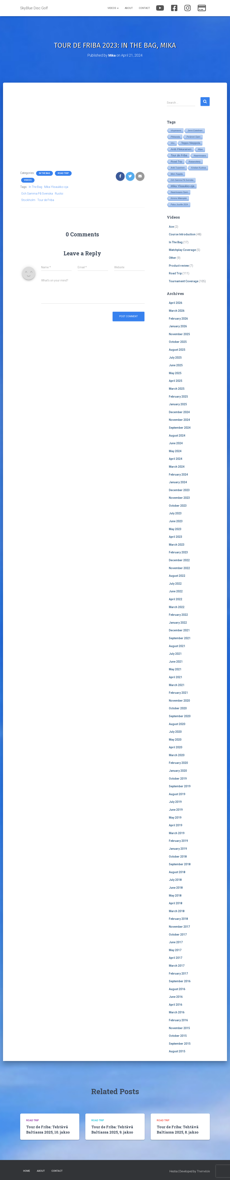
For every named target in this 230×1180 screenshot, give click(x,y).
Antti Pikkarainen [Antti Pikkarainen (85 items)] (181, 149)
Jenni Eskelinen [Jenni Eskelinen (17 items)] (195, 130)
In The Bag (44, 173)
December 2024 (179, 412)
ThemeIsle (203, 1171)
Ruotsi (59, 193)
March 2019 (176, 833)
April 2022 (175, 599)
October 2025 (178, 341)
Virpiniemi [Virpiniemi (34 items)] (176, 130)
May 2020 (175, 739)
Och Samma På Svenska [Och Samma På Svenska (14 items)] (182, 180)
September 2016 (179, 981)
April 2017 (175, 957)
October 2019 (178, 778)
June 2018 (176, 887)
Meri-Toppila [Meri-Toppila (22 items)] (177, 174)
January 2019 (178, 848)
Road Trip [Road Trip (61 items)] (176, 161)
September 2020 (179, 716)
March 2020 (176, 755)
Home (26, 1170)
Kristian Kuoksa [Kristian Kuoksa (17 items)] (198, 168)
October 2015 (178, 1035)
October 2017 (178, 934)
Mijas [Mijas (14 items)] (200, 149)
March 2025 (176, 388)
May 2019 (175, 817)
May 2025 (175, 373)
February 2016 (178, 1020)
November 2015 (179, 1027)
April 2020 (175, 747)
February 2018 (178, 918)
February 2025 (178, 396)
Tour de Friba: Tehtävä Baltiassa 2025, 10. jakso (48, 1129)
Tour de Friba (45, 199)
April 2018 (175, 903)
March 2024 (176, 466)
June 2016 (176, 996)
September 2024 (179, 427)
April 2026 (175, 302)
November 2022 (179, 567)
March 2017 (176, 965)
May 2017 (175, 950)
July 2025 (175, 357)
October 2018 (178, 856)
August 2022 (177, 575)
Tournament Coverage (183, 281)
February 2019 (178, 840)
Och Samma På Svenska (37, 193)
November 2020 (179, 700)
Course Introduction (182, 234)
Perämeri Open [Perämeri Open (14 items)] (193, 137)
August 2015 (177, 1051)
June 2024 (176, 443)
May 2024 (175, 451)
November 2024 (179, 419)
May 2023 (175, 529)
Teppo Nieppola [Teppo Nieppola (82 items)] (190, 142)
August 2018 (177, 872)
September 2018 (179, 864)
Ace (171, 226)
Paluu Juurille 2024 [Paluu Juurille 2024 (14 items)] (179, 204)
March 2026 (176, 310)
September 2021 (179, 638)
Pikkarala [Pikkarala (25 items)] (175, 137)
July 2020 (175, 731)
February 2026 (178, 318)
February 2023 (178, 552)
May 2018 (175, 895)
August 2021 (177, 645)
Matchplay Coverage (182, 250)
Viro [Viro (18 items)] (172, 143)
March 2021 (176, 684)
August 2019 (177, 794)
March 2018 (176, 911)
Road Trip (63, 173)
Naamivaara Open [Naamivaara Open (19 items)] (179, 192)
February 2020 (178, 762)
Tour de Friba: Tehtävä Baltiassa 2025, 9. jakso (112, 1129)
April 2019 (175, 825)
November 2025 (179, 334)
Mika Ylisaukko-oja (56, 186)
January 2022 (178, 622)
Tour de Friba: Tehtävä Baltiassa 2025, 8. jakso (178, 1129)
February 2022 (178, 614)
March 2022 (176, 606)
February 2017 (178, 973)
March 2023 (176, 544)
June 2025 (176, 365)
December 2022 (179, 560)
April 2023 (175, 536)
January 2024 (178, 482)
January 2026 (178, 326)
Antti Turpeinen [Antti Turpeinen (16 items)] (178, 168)
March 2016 (176, 1012)
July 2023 (175, 513)
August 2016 (177, 989)
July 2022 (175, 583)
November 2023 (179, 497)
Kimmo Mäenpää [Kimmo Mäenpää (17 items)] (178, 198)
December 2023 (179, 490)
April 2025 (175, 380)
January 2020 (178, 770)
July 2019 (175, 801)
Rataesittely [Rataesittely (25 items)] (195, 161)
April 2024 (175, 458)
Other (172, 257)
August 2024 (177, 435)
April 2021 (175, 677)
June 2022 (176, 591)
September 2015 (179, 1043)
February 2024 (178, 474)
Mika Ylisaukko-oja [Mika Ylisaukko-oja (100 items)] (182, 186)
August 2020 (177, 723)
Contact (144, 8)
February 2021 (178, 692)
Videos (113, 8)
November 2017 (179, 926)
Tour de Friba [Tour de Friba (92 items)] (179, 155)
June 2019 (176, 809)
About (129, 8)
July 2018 (175, 879)
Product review (179, 265)
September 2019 (179, 786)
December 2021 (179, 630)
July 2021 (175, 653)
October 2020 (178, 708)
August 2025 (177, 349)
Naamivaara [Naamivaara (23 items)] (200, 155)
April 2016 (175, 1004)
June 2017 (176, 942)
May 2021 (175, 669)
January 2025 (178, 404)
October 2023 (178, 505)
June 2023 (176, 521)
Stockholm (28, 199)
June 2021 (176, 661)
